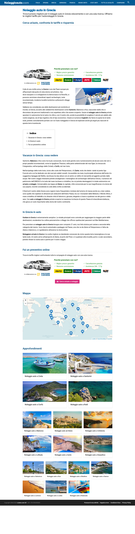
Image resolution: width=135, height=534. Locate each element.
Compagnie (121, 2)
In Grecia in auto (34, 141)
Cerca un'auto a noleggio (68, 282)
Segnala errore (104, 502)
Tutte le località (107, 2)
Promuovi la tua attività (91, 502)
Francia (72, 2)
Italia (38, 2)
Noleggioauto (16, 2)
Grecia (53, 2)
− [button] (25, 303)
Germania (62, 2)
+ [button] (25, 300)
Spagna (45, 2)
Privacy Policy (126, 502)
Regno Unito (82, 2)
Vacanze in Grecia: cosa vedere (39, 138)
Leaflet (94, 338)
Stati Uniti (94, 2)
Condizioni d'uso (115, 502)
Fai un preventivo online (37, 145)
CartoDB (109, 338)
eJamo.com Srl (21, 502)
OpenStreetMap (102, 338)
